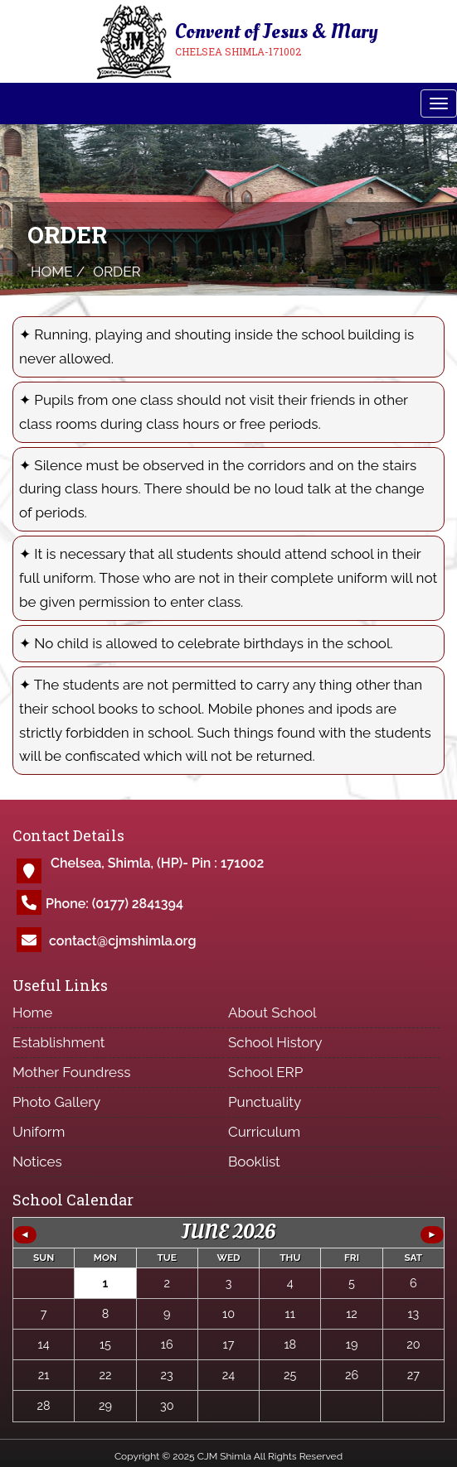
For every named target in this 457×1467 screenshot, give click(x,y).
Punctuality (264, 1102)
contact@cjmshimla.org (123, 941)
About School (272, 1012)
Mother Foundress (71, 1072)
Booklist (254, 1161)
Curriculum (264, 1131)
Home (32, 1012)
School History (275, 1042)
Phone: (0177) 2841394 (114, 903)
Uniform (38, 1131)
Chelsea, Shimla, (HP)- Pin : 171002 (157, 863)
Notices (37, 1161)
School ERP (265, 1072)
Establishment (58, 1042)
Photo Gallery (56, 1102)
